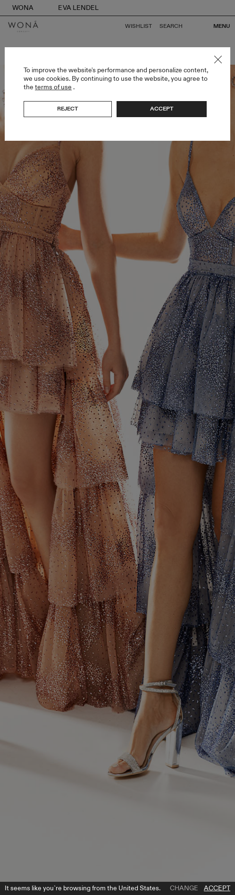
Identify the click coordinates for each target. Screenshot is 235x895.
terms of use (53, 87)
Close (218, 59)
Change (184, 888)
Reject (67, 108)
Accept (217, 888)
